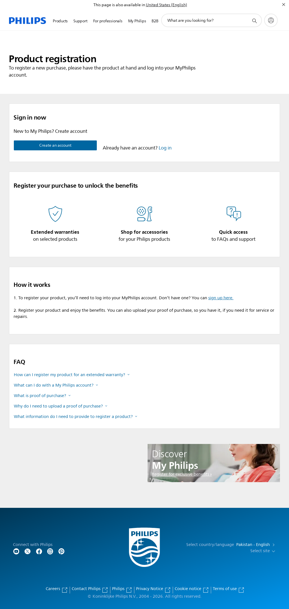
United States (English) (166, 5)
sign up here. (220, 298)
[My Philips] (271, 20)
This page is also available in (119, 5)
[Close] (283, 4)
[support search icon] (254, 20)
